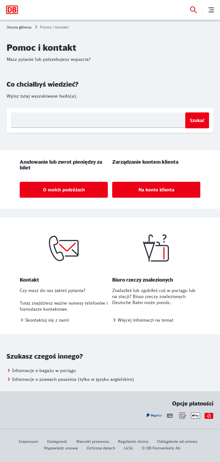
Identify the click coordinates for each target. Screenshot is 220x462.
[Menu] (211, 9)
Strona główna (19, 27)
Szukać (197, 120)
